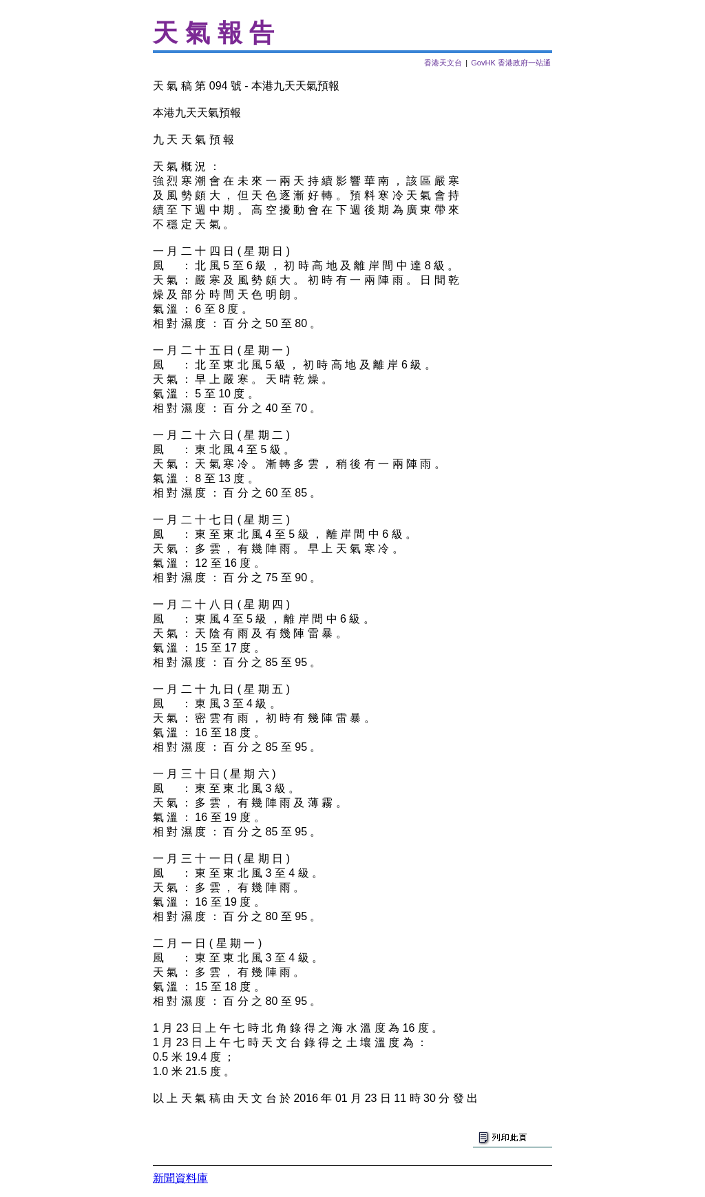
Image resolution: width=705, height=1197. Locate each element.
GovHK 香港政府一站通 (511, 63)
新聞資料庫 (180, 1178)
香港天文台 (443, 63)
